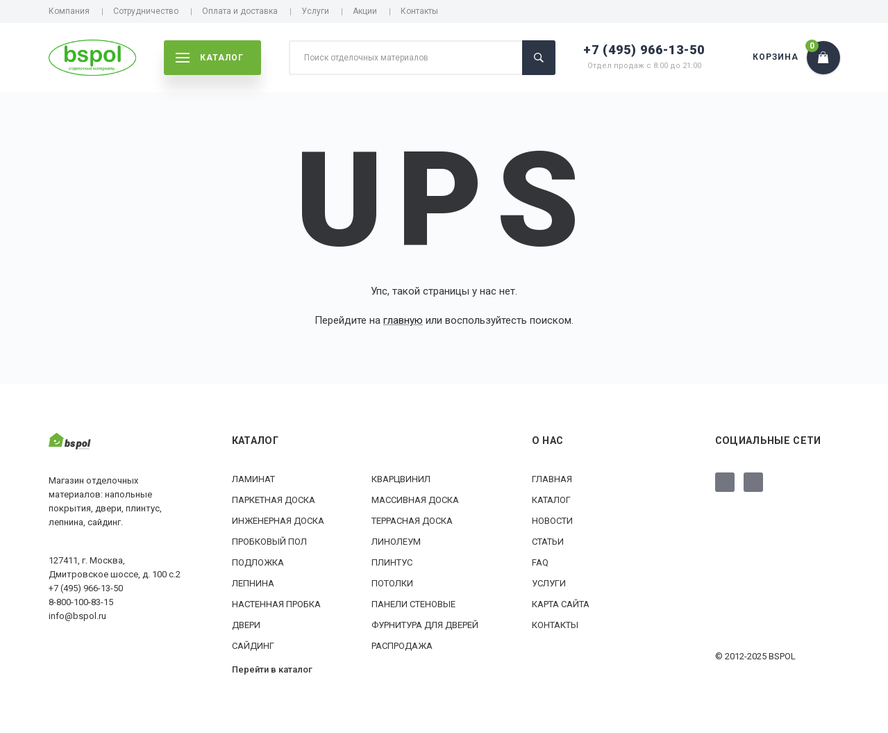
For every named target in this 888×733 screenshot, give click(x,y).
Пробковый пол (269, 541)
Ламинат (253, 479)
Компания (69, 11)
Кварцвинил (400, 479)
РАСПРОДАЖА (402, 646)
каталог (210, 58)
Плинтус (391, 562)
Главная (552, 479)
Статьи (548, 541)
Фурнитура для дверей (424, 625)
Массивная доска (415, 500)
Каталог (551, 500)
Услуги (315, 11)
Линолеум (396, 541)
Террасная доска (412, 521)
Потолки (392, 583)
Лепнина (253, 583)
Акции (365, 11)
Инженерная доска (278, 521)
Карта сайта (560, 604)
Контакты (419, 11)
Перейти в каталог (272, 669)
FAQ (540, 562)
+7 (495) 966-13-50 (644, 49)
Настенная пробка (276, 604)
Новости (552, 521)
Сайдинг (253, 646)
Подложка (258, 562)
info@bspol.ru (77, 616)
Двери (246, 625)
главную (403, 320)
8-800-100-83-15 (81, 602)
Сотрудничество (145, 11)
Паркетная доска (273, 500)
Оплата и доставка (240, 11)
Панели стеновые (413, 604)
